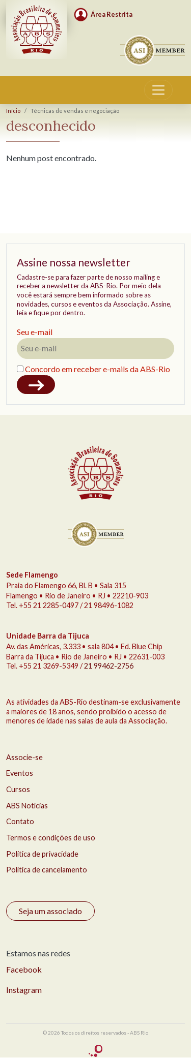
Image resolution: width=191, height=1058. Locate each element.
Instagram (24, 989)
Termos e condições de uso (50, 837)
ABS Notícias (27, 805)
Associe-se (24, 757)
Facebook (24, 969)
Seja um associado (50, 911)
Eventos (19, 773)
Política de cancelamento (46, 869)
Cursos (18, 789)
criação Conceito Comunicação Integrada (96, 1051)
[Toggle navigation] (158, 90)
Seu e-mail (34, 332)
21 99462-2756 (108, 665)
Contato (20, 821)
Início (13, 110)
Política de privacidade (42, 854)
